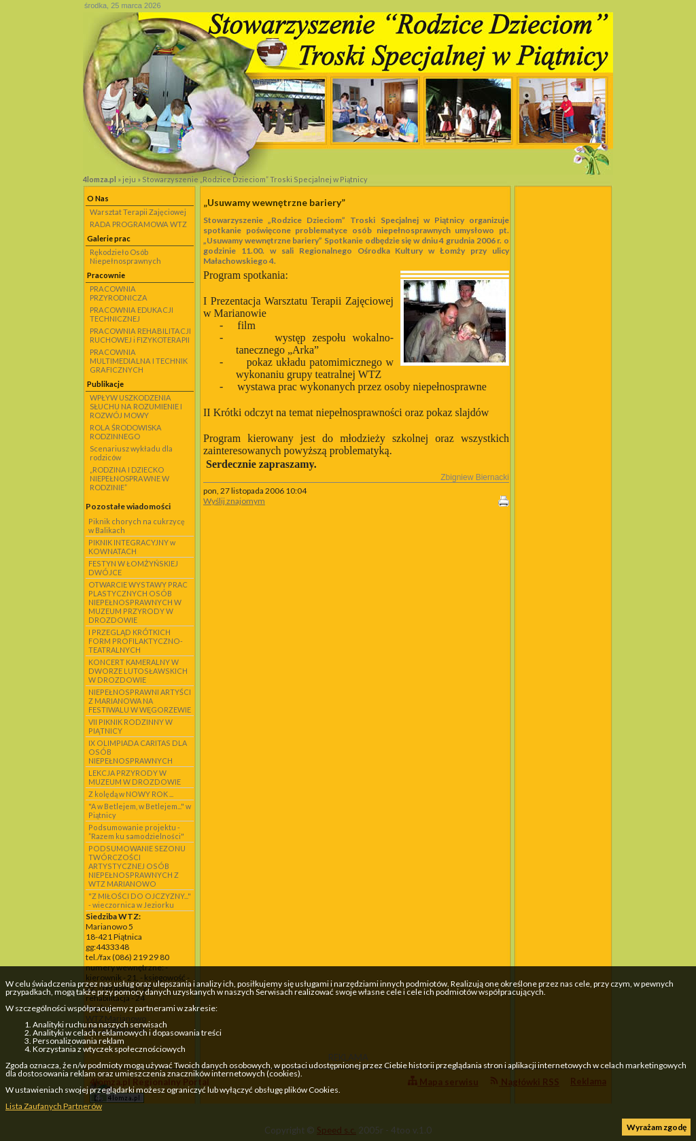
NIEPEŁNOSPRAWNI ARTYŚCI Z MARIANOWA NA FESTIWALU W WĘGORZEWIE (139, 700)
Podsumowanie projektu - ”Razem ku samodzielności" (136, 831)
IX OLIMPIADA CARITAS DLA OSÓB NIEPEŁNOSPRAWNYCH (137, 751)
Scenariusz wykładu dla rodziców (131, 453)
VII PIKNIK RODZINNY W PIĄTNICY (130, 726)
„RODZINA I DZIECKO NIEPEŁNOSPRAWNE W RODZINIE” (129, 478)
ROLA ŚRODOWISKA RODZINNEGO (126, 432)
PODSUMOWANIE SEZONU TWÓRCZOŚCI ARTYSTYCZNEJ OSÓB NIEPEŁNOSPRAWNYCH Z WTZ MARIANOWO (137, 866)
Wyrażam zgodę (656, 1127)
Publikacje (105, 383)
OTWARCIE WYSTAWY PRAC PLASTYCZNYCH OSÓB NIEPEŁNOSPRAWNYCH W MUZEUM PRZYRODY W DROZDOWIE (138, 602)
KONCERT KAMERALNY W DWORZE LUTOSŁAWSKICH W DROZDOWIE (138, 671)
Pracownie (106, 275)
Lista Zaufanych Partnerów (53, 1106)
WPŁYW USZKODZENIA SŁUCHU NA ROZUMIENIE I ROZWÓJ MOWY (136, 406)
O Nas (98, 198)
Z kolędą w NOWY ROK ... (130, 793)
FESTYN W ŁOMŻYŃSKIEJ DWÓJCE (133, 568)
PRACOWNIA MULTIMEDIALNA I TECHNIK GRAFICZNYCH (139, 360)
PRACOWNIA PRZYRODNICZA (118, 293)
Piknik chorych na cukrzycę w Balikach (136, 525)
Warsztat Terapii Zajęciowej (138, 211)
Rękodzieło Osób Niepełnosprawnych (125, 256)
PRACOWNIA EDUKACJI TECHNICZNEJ (131, 314)
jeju (129, 179)
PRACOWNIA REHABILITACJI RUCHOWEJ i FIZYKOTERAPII (140, 335)
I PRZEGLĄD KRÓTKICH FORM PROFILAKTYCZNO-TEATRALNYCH (135, 641)
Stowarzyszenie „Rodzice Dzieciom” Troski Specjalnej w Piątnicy (255, 179)
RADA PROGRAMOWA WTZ (138, 224)
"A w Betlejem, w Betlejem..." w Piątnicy (139, 810)
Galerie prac (108, 238)
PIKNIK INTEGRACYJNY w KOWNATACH (131, 547)
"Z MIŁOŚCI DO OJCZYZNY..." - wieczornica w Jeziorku (139, 900)
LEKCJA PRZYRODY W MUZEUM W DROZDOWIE (134, 777)
